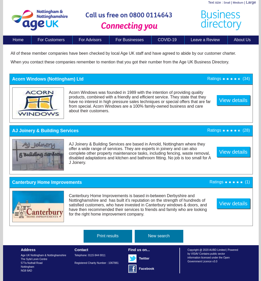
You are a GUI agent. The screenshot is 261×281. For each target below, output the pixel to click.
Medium (238, 2)
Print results (107, 236)
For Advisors (90, 40)
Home (18, 40)
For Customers (51, 40)
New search (158, 236)
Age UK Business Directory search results (128, 20)
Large (251, 2)
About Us (242, 40)
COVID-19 (167, 40)
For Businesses (130, 40)
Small (227, 2)
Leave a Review (205, 40)
